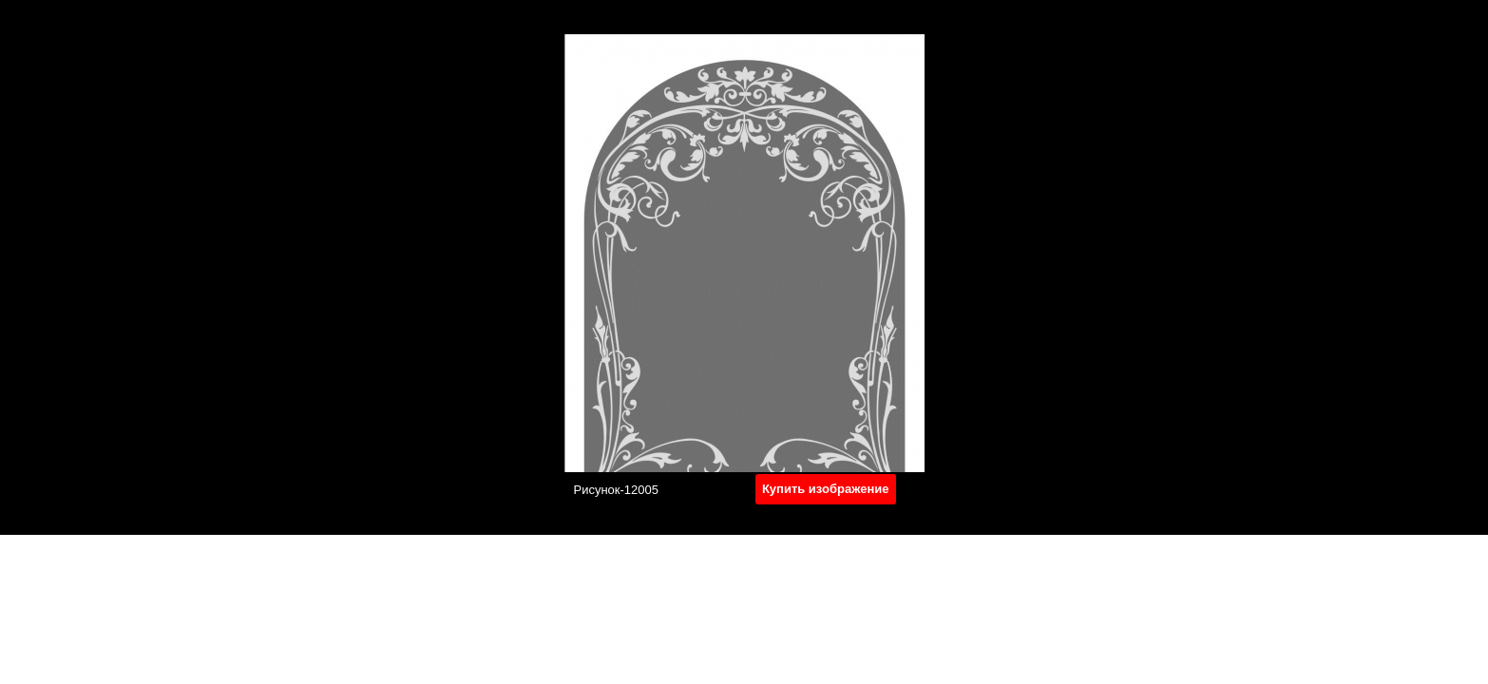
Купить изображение (825, 489)
